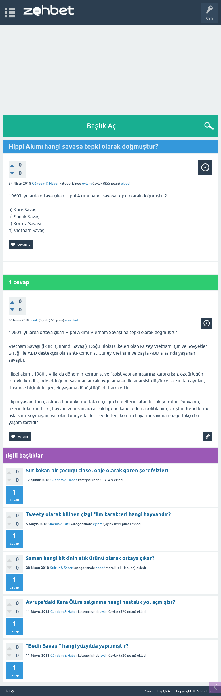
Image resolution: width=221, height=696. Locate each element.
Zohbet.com (205, 691)
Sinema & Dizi (59, 524)
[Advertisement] (110, 68)
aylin (104, 612)
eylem (97, 524)
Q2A (166, 691)
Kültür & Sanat (61, 568)
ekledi (125, 184)
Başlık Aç (101, 126)
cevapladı (72, 320)
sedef (100, 568)
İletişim (11, 691)
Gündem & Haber (45, 184)
